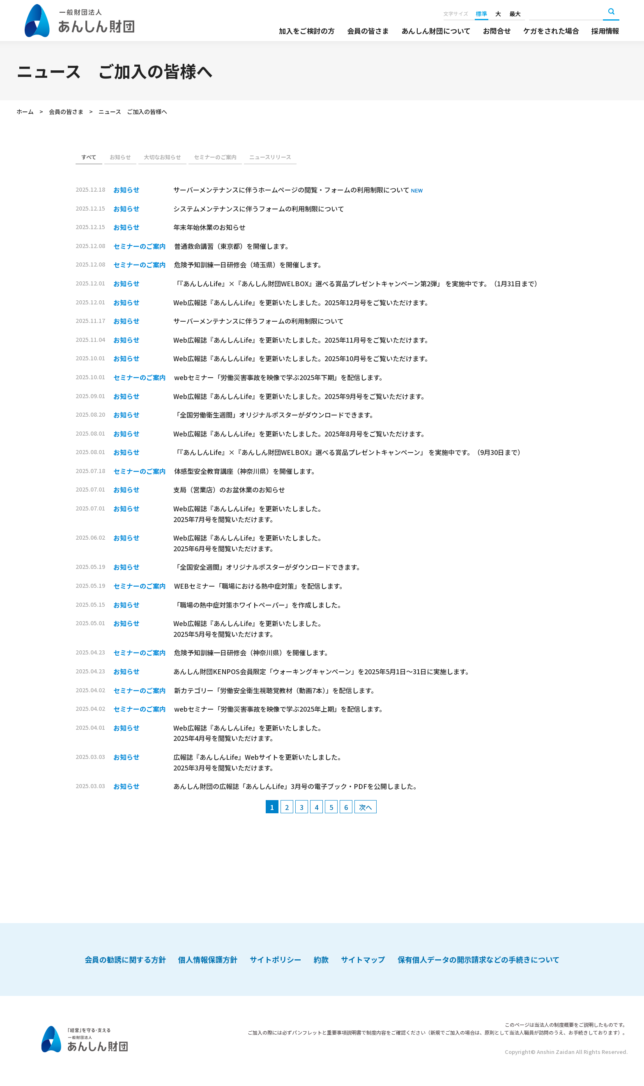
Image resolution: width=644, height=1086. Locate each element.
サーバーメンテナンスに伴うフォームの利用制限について (258, 321)
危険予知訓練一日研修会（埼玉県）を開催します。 (249, 264)
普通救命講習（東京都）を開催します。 (233, 246)
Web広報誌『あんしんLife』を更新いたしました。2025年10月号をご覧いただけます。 (302, 358)
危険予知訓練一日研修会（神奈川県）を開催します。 (252, 652)
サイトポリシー (275, 959)
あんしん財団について (436, 31)
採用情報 (605, 31)
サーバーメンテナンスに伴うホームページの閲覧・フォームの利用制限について (292, 190)
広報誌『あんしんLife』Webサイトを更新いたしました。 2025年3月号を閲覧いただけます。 (258, 762)
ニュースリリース (270, 157)
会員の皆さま (368, 31)
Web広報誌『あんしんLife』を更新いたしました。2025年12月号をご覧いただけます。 (302, 302)
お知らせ (120, 157)
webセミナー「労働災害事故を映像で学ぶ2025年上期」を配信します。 (280, 709)
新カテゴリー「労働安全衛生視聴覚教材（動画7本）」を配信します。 (275, 690)
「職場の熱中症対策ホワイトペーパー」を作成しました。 (258, 605)
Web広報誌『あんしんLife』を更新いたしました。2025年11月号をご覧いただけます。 (302, 340)
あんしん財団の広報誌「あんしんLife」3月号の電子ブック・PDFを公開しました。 (296, 786)
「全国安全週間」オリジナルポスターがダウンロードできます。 (268, 567)
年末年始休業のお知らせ (209, 227)
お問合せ (497, 31)
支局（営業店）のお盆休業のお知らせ (229, 489)
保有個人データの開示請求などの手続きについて (479, 959)
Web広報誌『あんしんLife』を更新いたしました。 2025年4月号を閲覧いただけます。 (248, 733)
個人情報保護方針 (207, 959)
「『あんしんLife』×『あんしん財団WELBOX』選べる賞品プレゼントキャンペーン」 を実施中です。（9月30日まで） (350, 452)
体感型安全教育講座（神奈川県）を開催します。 (246, 471)
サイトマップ (363, 959)
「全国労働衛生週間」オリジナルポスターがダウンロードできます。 (274, 415)
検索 (611, 12)
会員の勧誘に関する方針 (125, 959)
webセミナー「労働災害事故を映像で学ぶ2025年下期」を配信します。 (280, 377)
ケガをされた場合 (551, 31)
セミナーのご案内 (215, 157)
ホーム (25, 111)
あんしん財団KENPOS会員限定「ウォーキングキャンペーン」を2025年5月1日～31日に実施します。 (322, 671)
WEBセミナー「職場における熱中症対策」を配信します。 (260, 586)
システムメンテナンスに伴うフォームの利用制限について (258, 208)
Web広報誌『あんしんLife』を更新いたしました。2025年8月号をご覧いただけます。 (300, 434)
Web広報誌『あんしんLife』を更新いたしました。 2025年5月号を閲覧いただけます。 (248, 628)
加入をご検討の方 (307, 31)
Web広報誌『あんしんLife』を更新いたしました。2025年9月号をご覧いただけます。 (300, 396)
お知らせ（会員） (89, 157)
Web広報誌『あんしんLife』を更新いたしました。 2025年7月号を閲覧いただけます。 (248, 514)
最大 (515, 13)
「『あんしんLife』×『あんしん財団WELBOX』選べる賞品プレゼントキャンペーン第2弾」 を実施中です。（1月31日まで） (358, 283)
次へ (365, 807)
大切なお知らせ (162, 157)
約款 (321, 959)
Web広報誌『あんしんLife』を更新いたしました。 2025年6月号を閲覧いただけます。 (248, 543)
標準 (481, 13)
